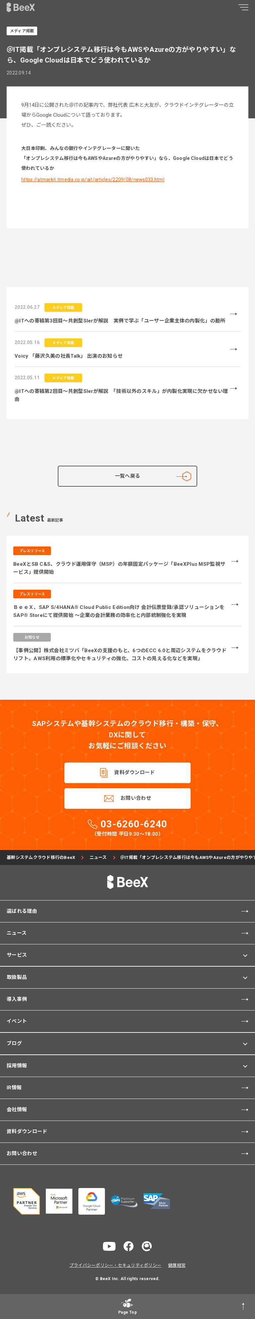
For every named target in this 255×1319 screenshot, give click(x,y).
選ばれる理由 (22, 911)
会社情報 (17, 1110)
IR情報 (14, 1088)
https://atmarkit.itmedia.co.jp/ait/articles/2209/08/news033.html (92, 179)
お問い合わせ (136, 798)
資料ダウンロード (134, 773)
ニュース (98, 857)
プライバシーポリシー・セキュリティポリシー (115, 1265)
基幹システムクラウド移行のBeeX (41, 857)
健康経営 (177, 1265)
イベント (17, 1021)
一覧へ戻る (153, 476)
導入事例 (17, 999)
